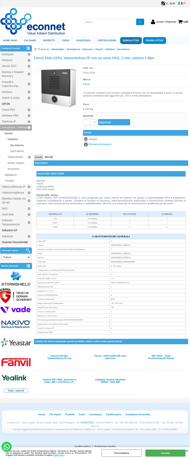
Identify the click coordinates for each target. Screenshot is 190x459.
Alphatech (11, 174)
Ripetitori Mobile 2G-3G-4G (14, 200)
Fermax (9, 180)
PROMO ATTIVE (154, 40)
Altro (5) (49, 157)
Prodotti (49, 40)
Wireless (7, 91)
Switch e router (11, 97)
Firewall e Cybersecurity (10, 83)
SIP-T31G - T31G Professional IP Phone (161, 357)
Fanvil (8, 133)
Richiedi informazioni (100, 144)
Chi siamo (30, 40)
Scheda (38, 157)
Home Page (10, 40)
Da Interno (17, 145)
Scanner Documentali (15, 242)
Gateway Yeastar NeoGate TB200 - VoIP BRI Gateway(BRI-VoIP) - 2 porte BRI (110, 380)
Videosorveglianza (13, 192)
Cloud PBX (8, 109)
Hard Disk (8, 214)
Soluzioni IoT (10, 230)
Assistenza (95, 414)
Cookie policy (58, 455)
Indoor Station (16, 162)
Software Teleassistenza (11, 222)
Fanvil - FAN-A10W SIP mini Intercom (110, 357)
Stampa (93, 139)
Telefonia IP (9, 121)
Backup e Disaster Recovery (13, 73)
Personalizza (121, 453)
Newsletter (131, 40)
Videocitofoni (15, 156)
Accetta (165, 453)
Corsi (65, 40)
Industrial (7, 236)
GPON (6, 103)
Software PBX (10, 115)
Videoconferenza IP (13, 186)
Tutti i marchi (16, 390)
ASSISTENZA (83, 40)
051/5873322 (87, 422)
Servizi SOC (9, 65)
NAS (4, 208)
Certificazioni (107, 40)
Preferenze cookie (105, 446)
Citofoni (13, 139)
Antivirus (7, 60)
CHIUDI (187, 451)
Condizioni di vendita (137, 414)
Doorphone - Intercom (15, 127)
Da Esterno (17, 151)
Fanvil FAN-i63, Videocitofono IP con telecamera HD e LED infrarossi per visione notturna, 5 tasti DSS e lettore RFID (59, 357)
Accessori (13, 168)
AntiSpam (8, 54)
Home (41, 414)
